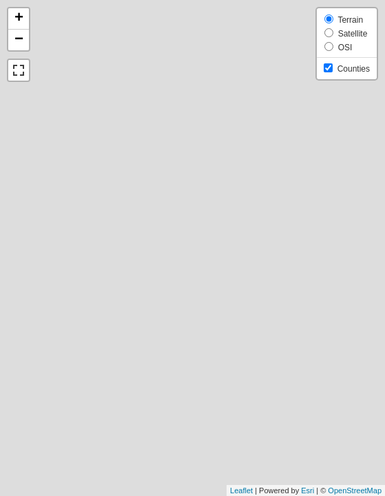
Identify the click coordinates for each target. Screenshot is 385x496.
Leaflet (241, 490)
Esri (307, 490)
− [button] (18, 40)
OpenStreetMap (355, 490)
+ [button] (18, 18)
